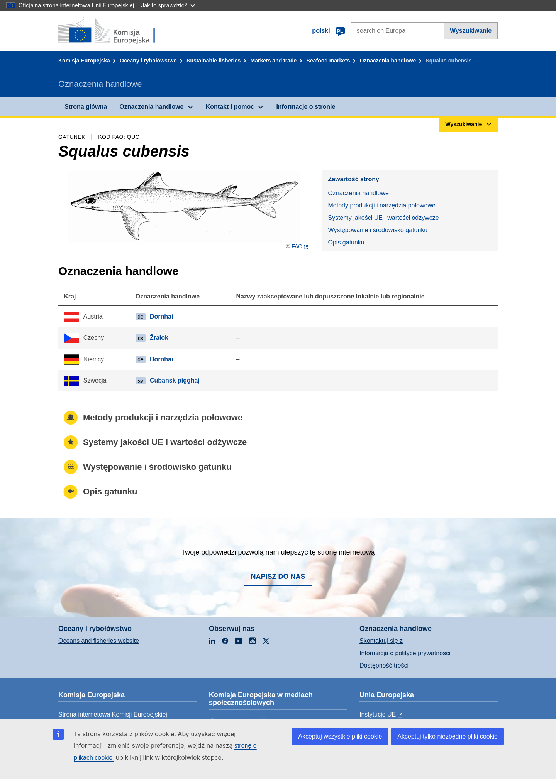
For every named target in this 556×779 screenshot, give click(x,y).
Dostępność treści (384, 665)
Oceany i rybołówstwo (148, 60)
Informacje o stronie (305, 106)
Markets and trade (274, 60)
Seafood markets (328, 60)
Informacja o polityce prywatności (405, 653)
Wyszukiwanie (471, 30)
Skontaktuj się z (381, 640)
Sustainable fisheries (213, 60)
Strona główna (85, 106)
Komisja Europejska (84, 60)
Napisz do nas (278, 576)
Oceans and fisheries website (98, 640)
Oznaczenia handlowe (388, 60)
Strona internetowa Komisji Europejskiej (112, 714)
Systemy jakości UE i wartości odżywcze (383, 217)
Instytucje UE (377, 714)
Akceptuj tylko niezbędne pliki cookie (447, 736)
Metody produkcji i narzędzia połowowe (381, 205)
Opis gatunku (346, 242)
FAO (297, 246)
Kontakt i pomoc (230, 106)
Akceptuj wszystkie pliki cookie (340, 736)
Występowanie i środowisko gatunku (377, 230)
